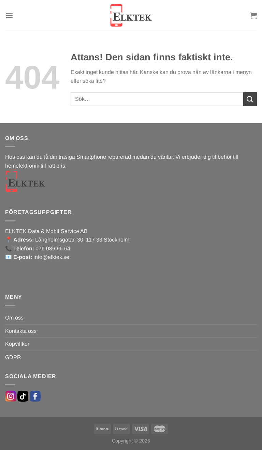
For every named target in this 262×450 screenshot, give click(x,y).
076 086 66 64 (52, 248)
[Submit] (250, 99)
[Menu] (9, 15)
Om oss (14, 318)
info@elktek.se (51, 257)
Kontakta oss (21, 331)
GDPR (13, 357)
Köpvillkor (17, 344)
